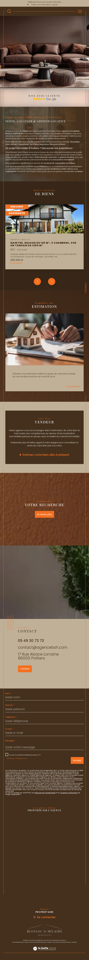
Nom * (8, 693)
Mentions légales (40, 942)
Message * (10, 740)
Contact (85, 288)
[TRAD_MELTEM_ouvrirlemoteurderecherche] (9, 11)
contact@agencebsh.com (42, 647)
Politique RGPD (65, 942)
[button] (51, 281)
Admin (49, 942)
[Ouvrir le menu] (80, 11)
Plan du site (28, 942)
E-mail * (8, 729)
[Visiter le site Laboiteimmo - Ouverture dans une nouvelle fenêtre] (44, 951)
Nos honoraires (17, 942)
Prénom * (9, 705)
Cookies (74, 942)
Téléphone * (10, 717)
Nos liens (56, 942)
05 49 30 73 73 (31, 640)
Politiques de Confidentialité (44, 793)
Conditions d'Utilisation (69, 793)
